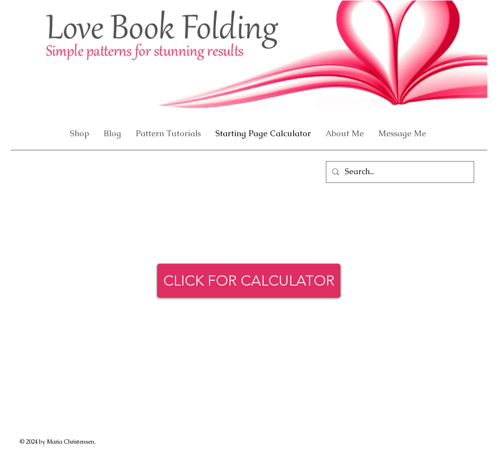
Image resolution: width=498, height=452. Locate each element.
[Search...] (399, 172)
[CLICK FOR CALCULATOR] (248, 281)
